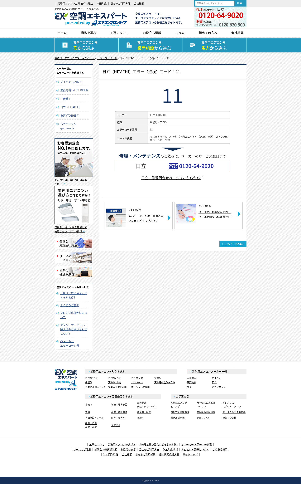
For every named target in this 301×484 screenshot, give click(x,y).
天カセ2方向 (114, 377)
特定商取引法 (110, 454)
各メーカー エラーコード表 (196, 444)
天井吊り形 (137, 377)
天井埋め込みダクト (164, 382)
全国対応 (102, 3)
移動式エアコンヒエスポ (179, 404)
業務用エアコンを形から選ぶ (107, 371)
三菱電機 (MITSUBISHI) (74, 90)
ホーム (62, 32)
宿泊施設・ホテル (94, 417)
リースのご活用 (82, 449)
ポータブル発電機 (140, 387)
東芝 (189, 387)
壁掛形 (157, 377)
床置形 (88, 382)
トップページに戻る (233, 244)
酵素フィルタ (203, 417)
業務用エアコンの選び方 (121, 444)
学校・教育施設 (119, 404)
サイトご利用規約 (145, 454)
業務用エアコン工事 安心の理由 (75, 3)
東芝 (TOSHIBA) (69, 115)
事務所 (88, 404)
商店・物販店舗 (119, 412)
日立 (214, 382)
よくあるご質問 (69, 305)
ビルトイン (137, 382)
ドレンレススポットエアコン (231, 404)
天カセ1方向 (114, 382)
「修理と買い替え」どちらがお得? (158, 444)
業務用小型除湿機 (206, 412)
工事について (119, 32)
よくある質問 (220, 449)
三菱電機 (191, 382)
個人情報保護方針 (169, 454)
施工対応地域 (170, 449)
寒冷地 (140, 417)
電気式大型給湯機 (117, 387)
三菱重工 (65, 98)
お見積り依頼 (128, 449)
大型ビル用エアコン (95, 387)
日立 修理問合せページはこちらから (172, 177)
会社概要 (139, 3)
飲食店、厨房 (144, 412)
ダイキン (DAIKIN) (71, 82)
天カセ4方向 (91, 377)
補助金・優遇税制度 (105, 449)
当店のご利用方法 (120, 3)
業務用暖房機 (177, 417)
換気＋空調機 (229, 417)
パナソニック (219, 387)
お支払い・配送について (195, 449)
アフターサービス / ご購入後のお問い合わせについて (73, 329)
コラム (180, 32)
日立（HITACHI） (70, 107)
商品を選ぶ (88, 32)
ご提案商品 (182, 396)
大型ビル (115, 425)
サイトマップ (190, 454)
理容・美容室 (118, 417)
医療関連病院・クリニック (146, 404)
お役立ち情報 (152, 32)
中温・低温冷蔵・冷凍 (91, 425)
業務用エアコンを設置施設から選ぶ (111, 396)
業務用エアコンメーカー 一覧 (209, 371)
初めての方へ (208, 32)
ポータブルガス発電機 (234, 412)
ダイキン (216, 377)
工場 (87, 412)
